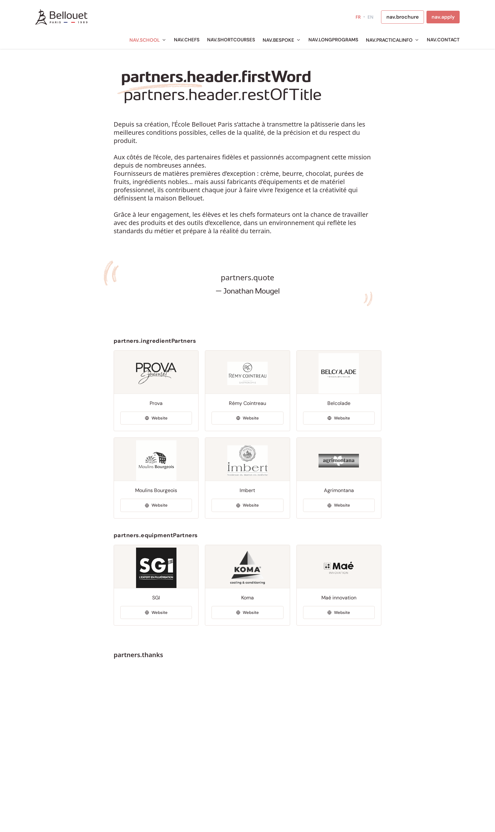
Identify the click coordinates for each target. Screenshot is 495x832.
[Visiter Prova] (156, 418)
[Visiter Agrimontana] (339, 505)
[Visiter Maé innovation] (339, 612)
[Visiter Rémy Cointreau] (247, 418)
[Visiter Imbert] (247, 505)
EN (370, 17)
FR (358, 17)
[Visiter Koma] (247, 612)
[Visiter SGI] (156, 612)
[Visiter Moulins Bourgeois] (156, 505)
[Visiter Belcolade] (339, 418)
